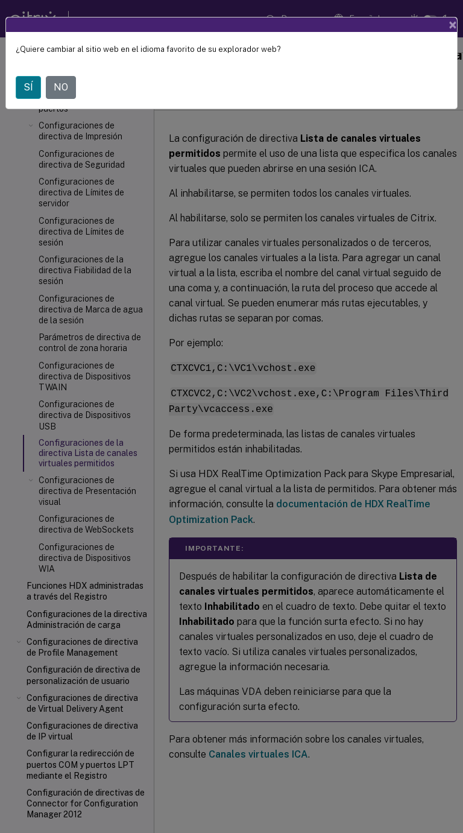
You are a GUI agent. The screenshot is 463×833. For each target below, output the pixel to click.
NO (61, 87)
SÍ (28, 87)
